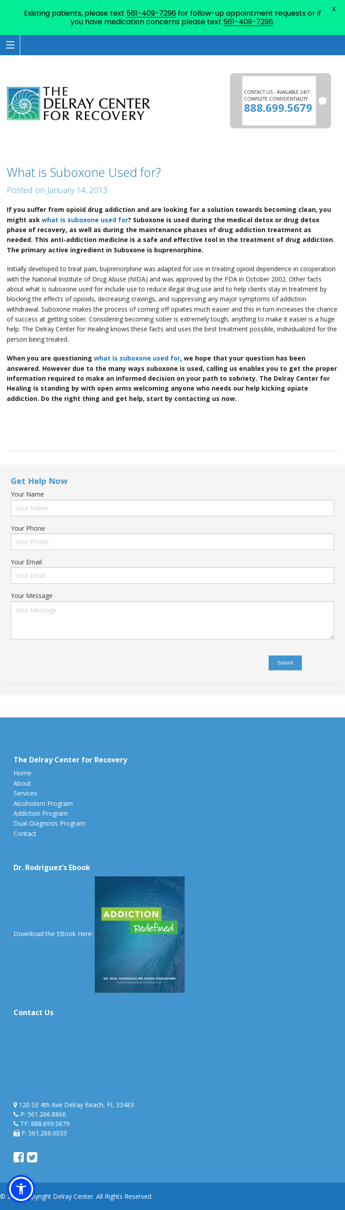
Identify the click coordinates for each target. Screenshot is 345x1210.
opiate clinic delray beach (143, 417)
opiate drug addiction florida (290, 417)
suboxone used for (34, 427)
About (22, 783)
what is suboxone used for (85, 220)
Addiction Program (40, 813)
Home (22, 773)
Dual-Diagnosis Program (49, 823)
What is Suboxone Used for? (84, 172)
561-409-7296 (151, 13)
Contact (24, 833)
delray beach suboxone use (64, 417)
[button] (21, 1189)
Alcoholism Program (43, 803)
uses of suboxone (91, 427)
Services (25, 793)
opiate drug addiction (214, 417)
